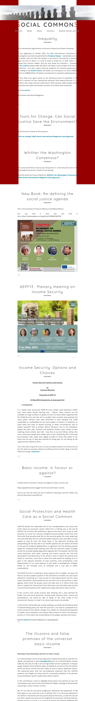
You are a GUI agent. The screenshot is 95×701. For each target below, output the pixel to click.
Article (26, 620)
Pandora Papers (54, 56)
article (27, 90)
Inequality (47, 38)
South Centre (36, 71)
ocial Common (47, 24)
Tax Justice (24, 66)
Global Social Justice (69, 31)
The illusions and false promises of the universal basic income (47, 638)
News (39, 31)
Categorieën (46, 661)
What (29, 31)
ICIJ (51, 53)
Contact (50, 31)
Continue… (36, 452)
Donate (18, 31)
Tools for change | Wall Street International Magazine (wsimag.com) (45, 136)
